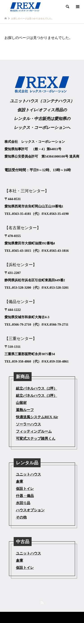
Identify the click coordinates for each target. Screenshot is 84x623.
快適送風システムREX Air (37, 417)
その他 (21, 517)
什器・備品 (25, 496)
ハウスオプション (30, 510)
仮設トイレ (25, 489)
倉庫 (19, 481)
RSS (42, 602)
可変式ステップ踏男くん (35, 438)
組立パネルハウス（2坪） (36, 388)
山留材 (21, 403)
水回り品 (23, 503)
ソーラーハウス (28, 424)
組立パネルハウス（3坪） (36, 395)
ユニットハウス (28, 474)
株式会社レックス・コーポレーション (33, 617)
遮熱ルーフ (25, 410)
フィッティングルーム (34, 431)
